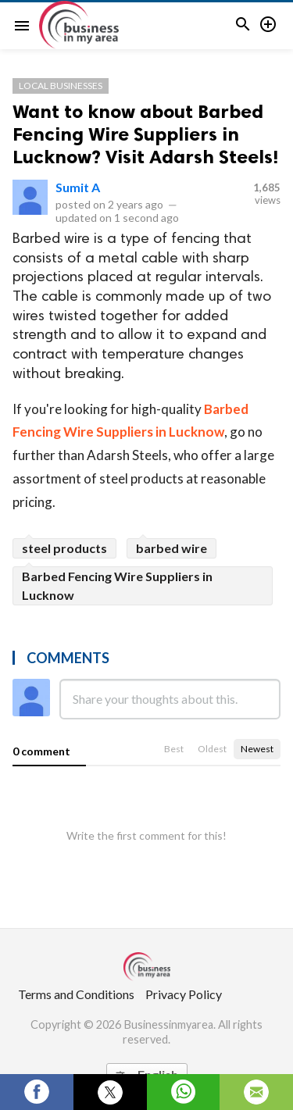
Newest (257, 749)
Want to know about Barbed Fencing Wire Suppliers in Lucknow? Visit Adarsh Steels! (145, 134)
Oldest (212, 749)
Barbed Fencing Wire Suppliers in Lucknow (117, 585)
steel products (64, 548)
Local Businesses (60, 85)
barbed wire (171, 548)
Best (174, 749)
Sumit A (77, 187)
